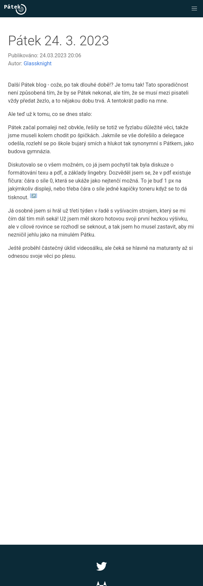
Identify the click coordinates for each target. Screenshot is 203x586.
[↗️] (33, 196)
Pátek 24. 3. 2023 (58, 41)
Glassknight (38, 63)
